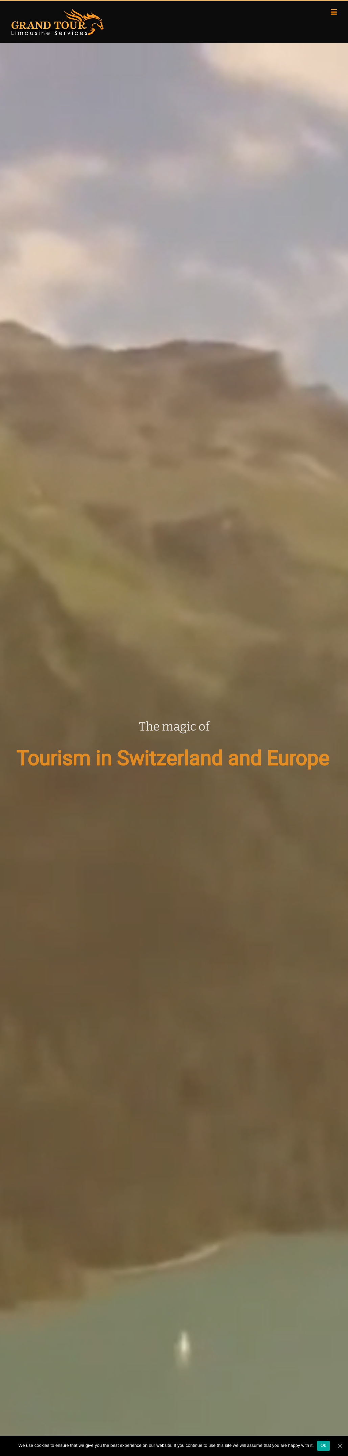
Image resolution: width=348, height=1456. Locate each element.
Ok (323, 1445)
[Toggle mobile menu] (334, 11)
